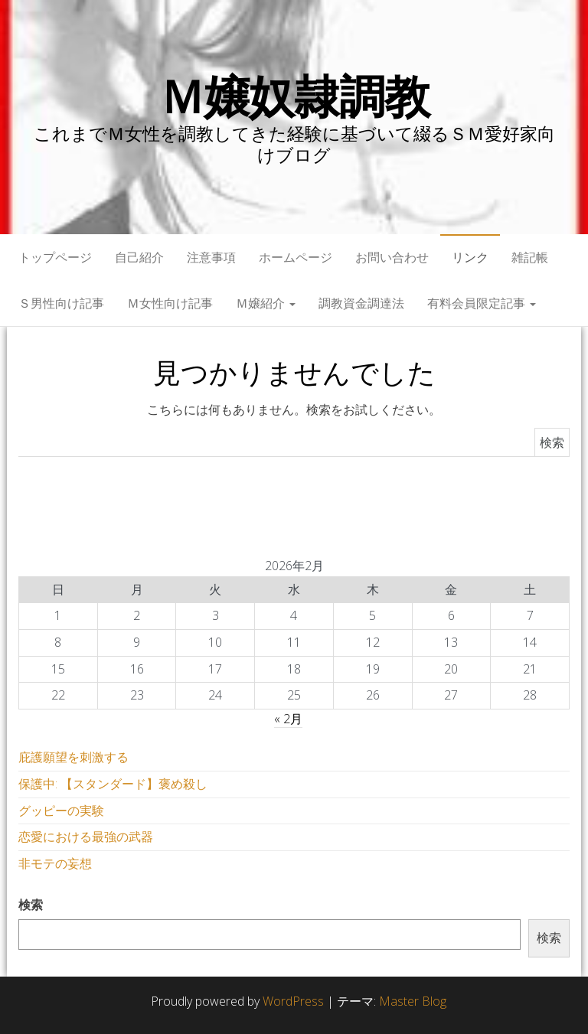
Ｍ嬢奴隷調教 (294, 95)
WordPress (293, 1001)
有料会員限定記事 (481, 303)
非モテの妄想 (55, 863)
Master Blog (412, 1001)
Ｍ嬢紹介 (266, 303)
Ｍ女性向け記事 (170, 303)
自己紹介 (139, 257)
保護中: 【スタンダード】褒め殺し (112, 783)
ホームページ (295, 257)
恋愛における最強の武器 (85, 836)
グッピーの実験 (61, 810)
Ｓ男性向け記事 (61, 303)
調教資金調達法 (361, 303)
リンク (470, 257)
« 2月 (288, 718)
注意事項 (211, 257)
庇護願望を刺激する (73, 757)
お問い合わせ (392, 257)
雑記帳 (529, 257)
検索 (30, 904)
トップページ (55, 257)
